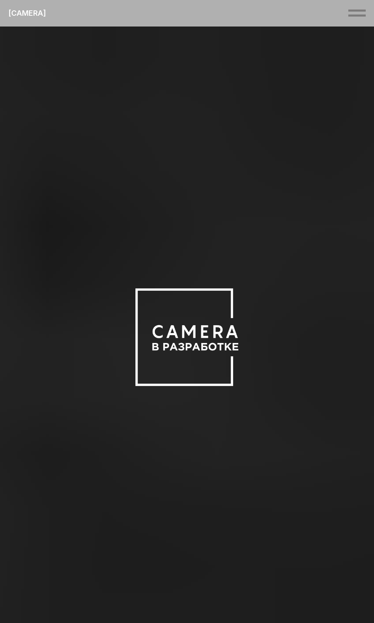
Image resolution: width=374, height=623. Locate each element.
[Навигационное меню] (357, 13)
